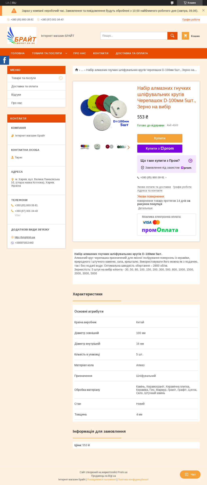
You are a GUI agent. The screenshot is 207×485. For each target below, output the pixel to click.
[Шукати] (172, 36)
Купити (160, 138)
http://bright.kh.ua (25, 237)
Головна (17, 53)
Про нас (79, 53)
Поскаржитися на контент (101, 479)
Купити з (160, 148)
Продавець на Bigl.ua (103, 475)
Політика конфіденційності (133, 479)
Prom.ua (122, 472)
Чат (190, 474)
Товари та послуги (47, 53)
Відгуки (16, 94)
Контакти (100, 53)
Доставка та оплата (132, 53)
